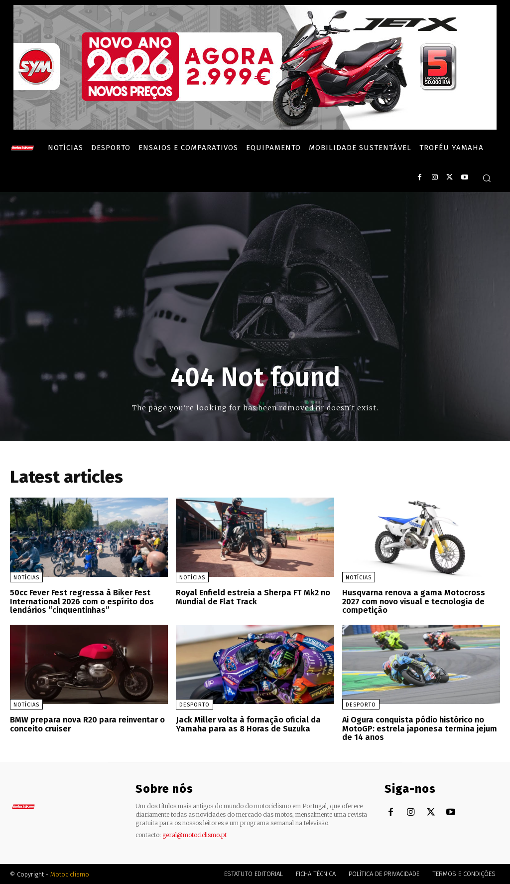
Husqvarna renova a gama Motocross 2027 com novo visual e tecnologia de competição (413, 601)
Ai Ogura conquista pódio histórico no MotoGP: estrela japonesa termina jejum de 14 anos (419, 727)
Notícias (26, 577)
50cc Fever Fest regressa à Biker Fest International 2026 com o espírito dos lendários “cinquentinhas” (82, 601)
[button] (486, 178)
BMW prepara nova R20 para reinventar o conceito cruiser (86, 723)
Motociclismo (69, 874)
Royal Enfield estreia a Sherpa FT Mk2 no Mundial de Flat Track (252, 597)
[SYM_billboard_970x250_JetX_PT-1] (255, 127)
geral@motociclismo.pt (194, 834)
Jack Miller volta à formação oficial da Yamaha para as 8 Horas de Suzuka (246, 723)
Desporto (194, 704)
